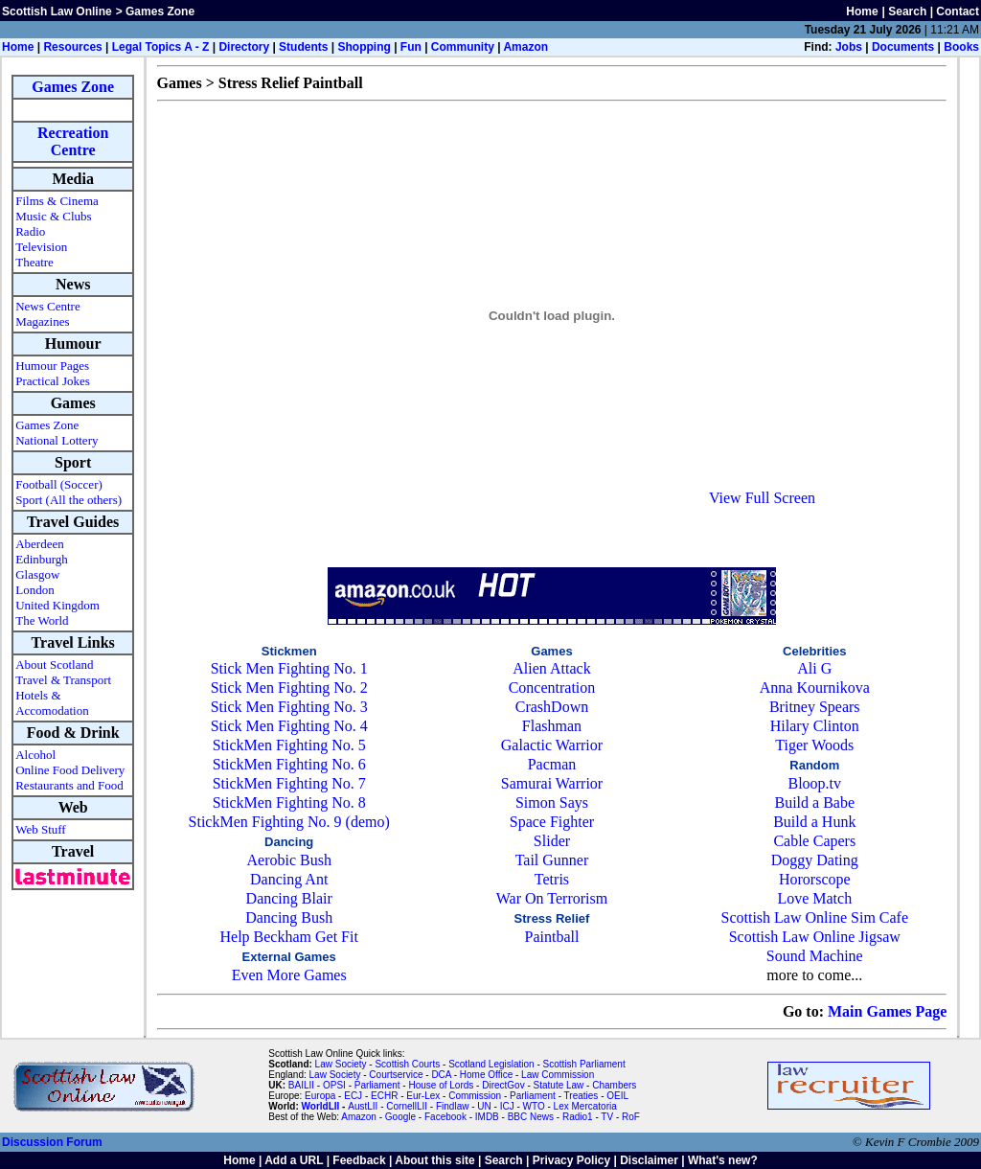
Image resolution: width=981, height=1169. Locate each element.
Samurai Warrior (552, 783)
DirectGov (503, 1085)
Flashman (552, 726)
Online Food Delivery (70, 770)
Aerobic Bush (288, 860)
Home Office (486, 1074)
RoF (631, 1117)
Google (400, 1117)
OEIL (617, 1095)
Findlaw (452, 1106)
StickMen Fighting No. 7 (289, 783)
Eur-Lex (423, 1095)
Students (303, 47)
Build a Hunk (814, 822)
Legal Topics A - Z (161, 47)
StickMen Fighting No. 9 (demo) (289, 822)
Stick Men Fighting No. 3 (289, 707)
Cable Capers (814, 841)
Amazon (525, 47)
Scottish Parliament (584, 1064)
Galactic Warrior (552, 745)
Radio (30, 231)
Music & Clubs (53, 216)
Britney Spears (814, 707)
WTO (534, 1106)
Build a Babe (814, 802)
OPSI (334, 1085)
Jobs (848, 47)
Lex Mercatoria (585, 1106)
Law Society (341, 1064)
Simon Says (551, 802)
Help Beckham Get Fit (288, 936)
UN (483, 1106)
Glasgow (37, 574)
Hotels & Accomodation (52, 703)
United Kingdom (57, 605)
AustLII (362, 1106)
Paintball (552, 936)
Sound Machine (814, 956)
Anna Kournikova (815, 687)
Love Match (814, 898)
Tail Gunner (552, 860)
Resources (72, 47)
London (34, 590)
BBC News (531, 1117)
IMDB (487, 1117)
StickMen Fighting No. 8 (289, 802)
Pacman (552, 764)
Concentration (552, 687)
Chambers (614, 1085)
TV (608, 1117)
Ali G (814, 668)
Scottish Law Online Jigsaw (815, 936)
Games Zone (73, 87)
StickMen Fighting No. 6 (289, 764)
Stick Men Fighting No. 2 (289, 687)
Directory (243, 47)
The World (41, 620)
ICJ (507, 1106)
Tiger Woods (814, 745)
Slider (552, 841)
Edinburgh (41, 559)
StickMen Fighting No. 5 (289, 745)
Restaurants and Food (69, 785)
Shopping (363, 47)
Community (462, 47)
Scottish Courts (407, 1064)
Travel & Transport (63, 680)
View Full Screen (762, 498)
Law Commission (557, 1074)
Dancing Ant (289, 879)
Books (961, 47)
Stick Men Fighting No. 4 (289, 726)
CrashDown (551, 707)
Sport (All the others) (68, 500)
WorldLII (321, 1106)
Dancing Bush (288, 917)
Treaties (581, 1095)
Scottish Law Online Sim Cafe (815, 917)
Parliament (377, 1085)
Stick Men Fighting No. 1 (289, 668)
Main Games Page (887, 1011)
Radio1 (577, 1117)
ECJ (353, 1095)
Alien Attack (551, 668)
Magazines (42, 321)
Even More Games (289, 975)
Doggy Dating (814, 860)
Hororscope (815, 879)
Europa (320, 1095)
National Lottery (56, 440)
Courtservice (395, 1074)
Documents (903, 47)
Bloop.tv (814, 783)
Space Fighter (552, 822)
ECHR (384, 1095)
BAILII (301, 1085)
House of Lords (440, 1085)
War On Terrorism (551, 898)
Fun (411, 47)
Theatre (34, 262)
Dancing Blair (289, 898)
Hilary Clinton (814, 726)
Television (41, 247)
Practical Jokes (52, 381)
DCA (441, 1074)
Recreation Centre (72, 141)
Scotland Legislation (491, 1064)
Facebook (445, 1117)
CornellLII (406, 1106)
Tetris (552, 879)
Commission (474, 1095)
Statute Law (559, 1085)
